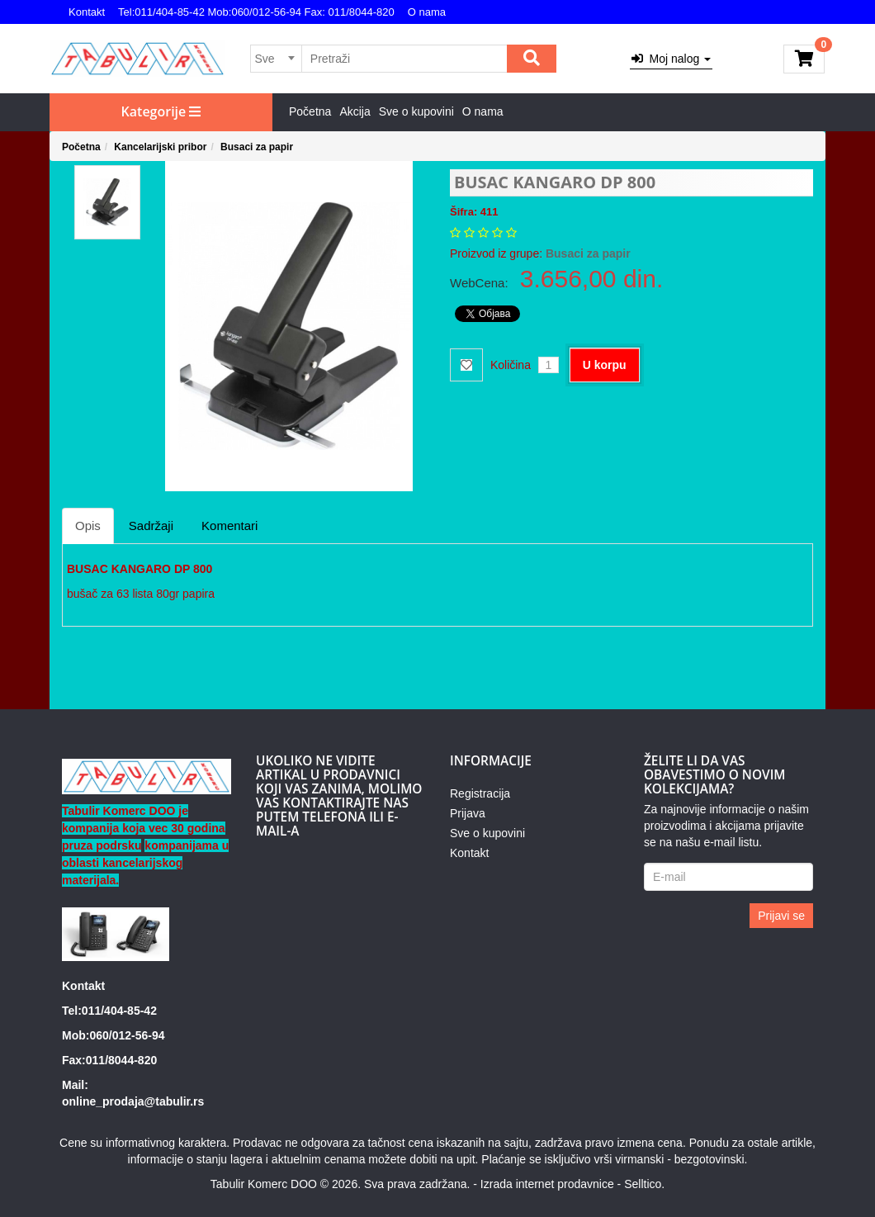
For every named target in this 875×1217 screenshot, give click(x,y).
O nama (427, 12)
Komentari (229, 526)
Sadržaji (151, 526)
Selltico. (644, 1184)
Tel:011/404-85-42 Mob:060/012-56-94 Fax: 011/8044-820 (256, 12)
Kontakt (87, 12)
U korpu (605, 365)
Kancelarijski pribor (160, 147)
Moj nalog (671, 58)
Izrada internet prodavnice (547, 1184)
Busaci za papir (256, 147)
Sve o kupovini (416, 111)
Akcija (354, 111)
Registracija (480, 793)
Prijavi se (781, 915)
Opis (88, 526)
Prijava (467, 813)
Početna (310, 111)
